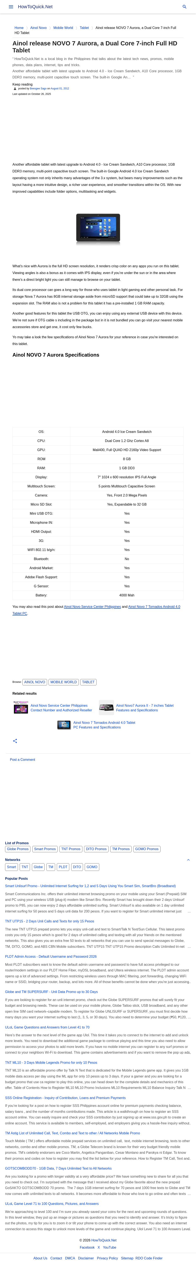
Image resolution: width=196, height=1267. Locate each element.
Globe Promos (18, 849)
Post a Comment (22, 759)
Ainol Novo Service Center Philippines (92, 606)
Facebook (87, 1247)
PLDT (63, 867)
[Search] (184, 7)
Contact (56, 1258)
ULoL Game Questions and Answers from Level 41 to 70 (47, 1027)
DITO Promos (96, 849)
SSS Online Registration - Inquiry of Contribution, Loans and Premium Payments (65, 1098)
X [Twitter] (99, 1247)
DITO (77, 867)
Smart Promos (45, 849)
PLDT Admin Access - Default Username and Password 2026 (51, 956)
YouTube (109, 1247)
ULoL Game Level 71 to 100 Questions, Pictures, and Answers (52, 1204)
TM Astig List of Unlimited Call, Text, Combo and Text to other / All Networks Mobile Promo (72, 1133)
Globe (38, 867)
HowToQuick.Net (35, 6)
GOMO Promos (146, 849)
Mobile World (63, 682)
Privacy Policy (107, 1258)
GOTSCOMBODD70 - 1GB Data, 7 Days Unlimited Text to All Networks (58, 1168)
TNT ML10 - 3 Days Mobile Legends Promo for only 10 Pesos (51, 1062)
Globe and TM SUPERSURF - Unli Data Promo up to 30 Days (51, 992)
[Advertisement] (98, 128)
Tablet (88, 682)
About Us (40, 1258)
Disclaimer (86, 1258)
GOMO (92, 867)
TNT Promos (70, 849)
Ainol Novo (34, 682)
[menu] (11, 6)
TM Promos (121, 849)
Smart (11, 867)
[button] (15, 741)
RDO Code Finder (149, 1258)
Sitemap (127, 1258)
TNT (25, 867)
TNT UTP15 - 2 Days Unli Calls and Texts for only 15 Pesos (49, 921)
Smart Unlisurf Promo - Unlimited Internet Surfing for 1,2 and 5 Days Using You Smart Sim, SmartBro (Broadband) (90, 886)
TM (50, 867)
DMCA (70, 1258)
